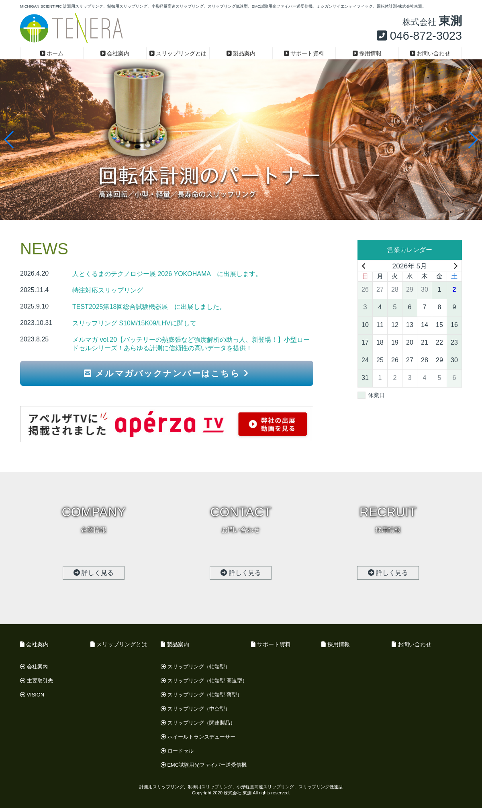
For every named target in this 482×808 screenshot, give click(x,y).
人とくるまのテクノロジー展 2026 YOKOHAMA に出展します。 (167, 273)
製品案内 (241, 53)
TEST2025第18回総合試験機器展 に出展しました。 (149, 306)
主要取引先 (36, 681)
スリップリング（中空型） (195, 709)
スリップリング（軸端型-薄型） (201, 695)
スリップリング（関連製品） (198, 723)
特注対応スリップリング (107, 290)
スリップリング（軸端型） (195, 667)
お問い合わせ (430, 53)
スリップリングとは (178, 53)
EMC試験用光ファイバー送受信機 (204, 765)
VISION (32, 695)
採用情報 (367, 53)
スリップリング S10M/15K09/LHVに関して (134, 323)
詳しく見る (94, 572)
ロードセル (177, 751)
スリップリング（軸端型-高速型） (204, 681)
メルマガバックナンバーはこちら (166, 373)
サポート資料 (304, 53)
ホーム (52, 53)
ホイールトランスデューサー (198, 737)
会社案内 (115, 53)
